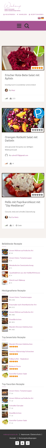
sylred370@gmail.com (20, 155)
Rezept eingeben (36, 14)
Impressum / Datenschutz (31, 434)
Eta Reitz (15, 217)
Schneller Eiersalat (16, 405)
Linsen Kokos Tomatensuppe (20, 258)
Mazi (13, 90)
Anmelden (22, 14)
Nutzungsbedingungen (27, 438)
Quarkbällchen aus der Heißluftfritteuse (24, 273)
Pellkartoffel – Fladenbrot (19, 359)
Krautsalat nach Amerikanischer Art (23, 305)
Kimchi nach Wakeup (17, 280)
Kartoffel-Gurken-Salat (18, 374)
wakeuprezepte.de (10, 434)
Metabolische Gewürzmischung (21, 265)
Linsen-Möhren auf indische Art (21, 250)
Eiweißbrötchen (15, 319)
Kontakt (13, 438)
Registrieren (9, 14)
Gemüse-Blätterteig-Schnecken (21, 351)
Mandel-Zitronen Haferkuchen (21, 327)
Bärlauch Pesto (15, 366)
